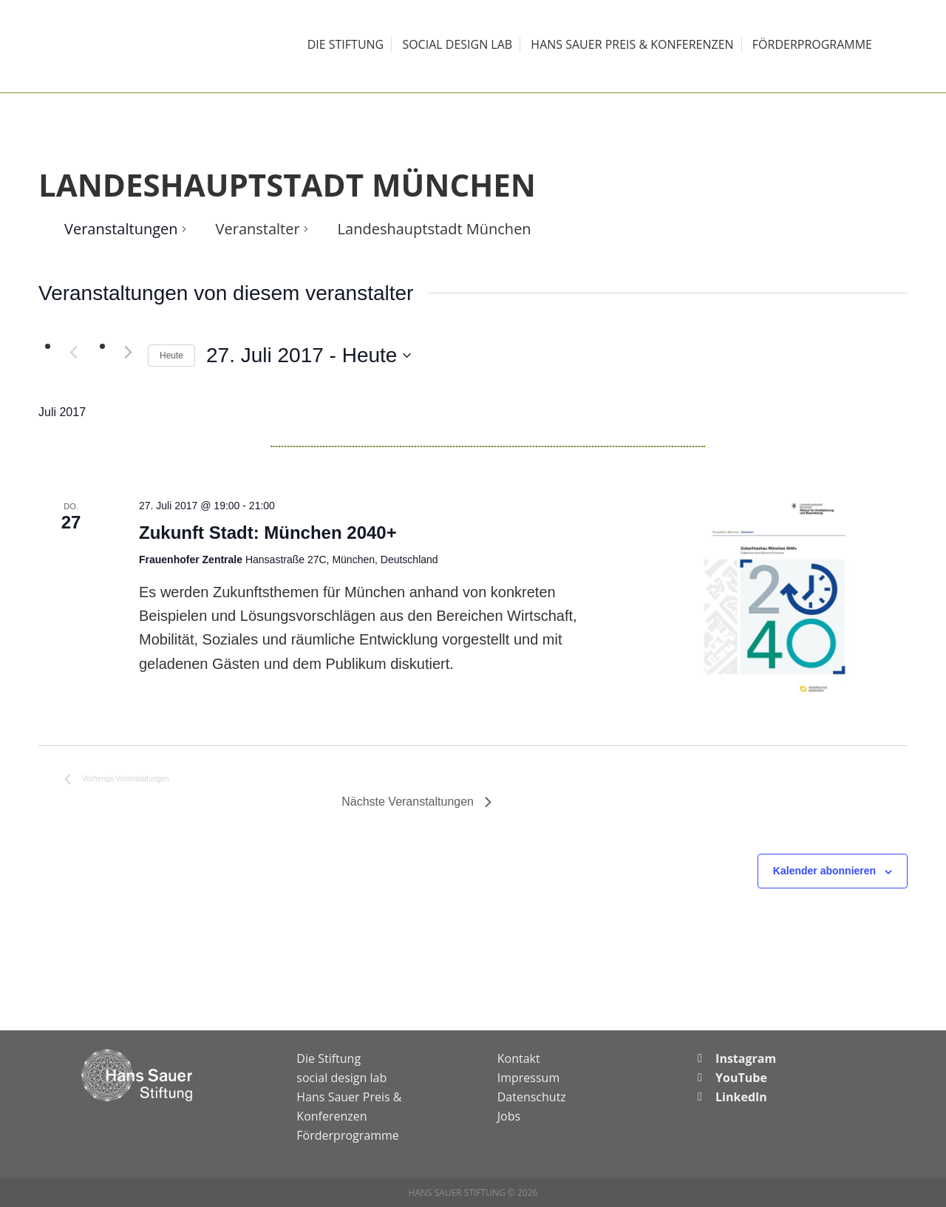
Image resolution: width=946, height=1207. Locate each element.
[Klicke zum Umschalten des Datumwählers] (308, 355)
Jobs (508, 1116)
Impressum (528, 1078)
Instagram (745, 1058)
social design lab (341, 1078)
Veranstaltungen (121, 229)
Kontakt (518, 1058)
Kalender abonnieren (824, 871)
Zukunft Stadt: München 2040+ (268, 533)
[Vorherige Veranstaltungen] (73, 352)
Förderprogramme (347, 1135)
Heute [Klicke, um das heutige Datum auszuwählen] (171, 355)
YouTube (741, 1078)
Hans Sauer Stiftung (140, 46)
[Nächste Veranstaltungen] (128, 352)
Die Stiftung (328, 1058)
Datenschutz (531, 1097)
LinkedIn (741, 1097)
